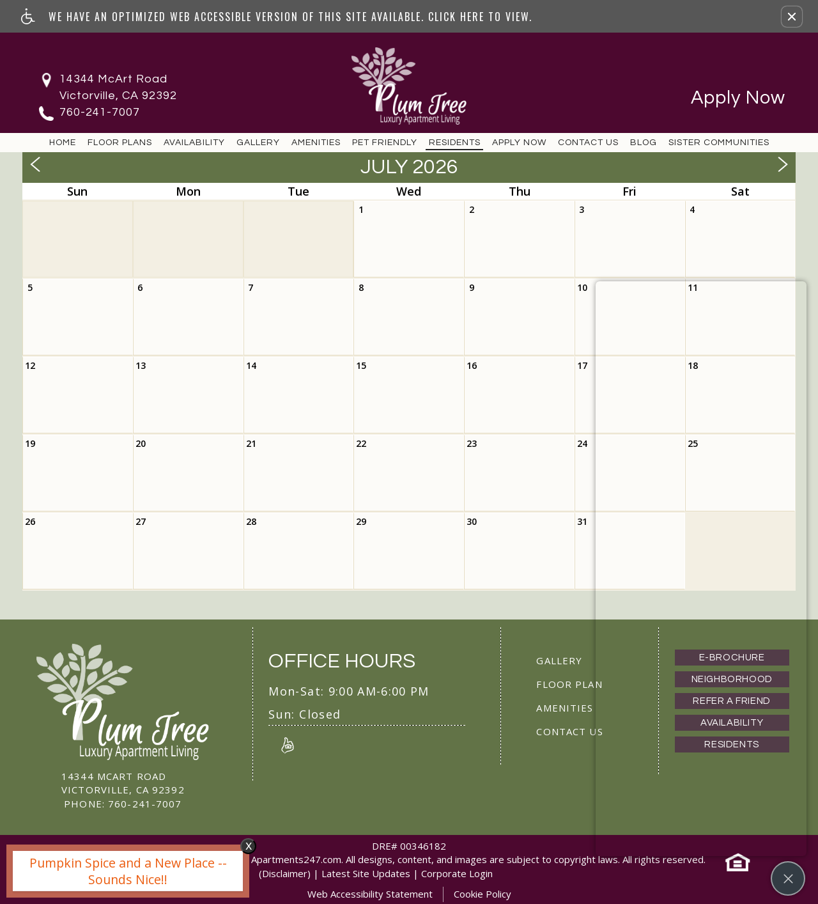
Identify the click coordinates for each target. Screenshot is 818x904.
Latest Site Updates (365, 873)
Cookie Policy (482, 893)
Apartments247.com (296, 859)
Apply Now (738, 97)
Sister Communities (718, 142)
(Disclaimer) (285, 873)
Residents (455, 142)
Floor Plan (569, 684)
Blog (643, 142)
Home (62, 142)
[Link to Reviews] (287, 745)
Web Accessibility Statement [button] (370, 893)
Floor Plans (120, 142)
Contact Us (588, 142)
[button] (792, 16)
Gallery (258, 142)
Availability (194, 142)
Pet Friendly (384, 142)
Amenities (316, 142)
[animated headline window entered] (124, 874)
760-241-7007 (99, 112)
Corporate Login (457, 873)
